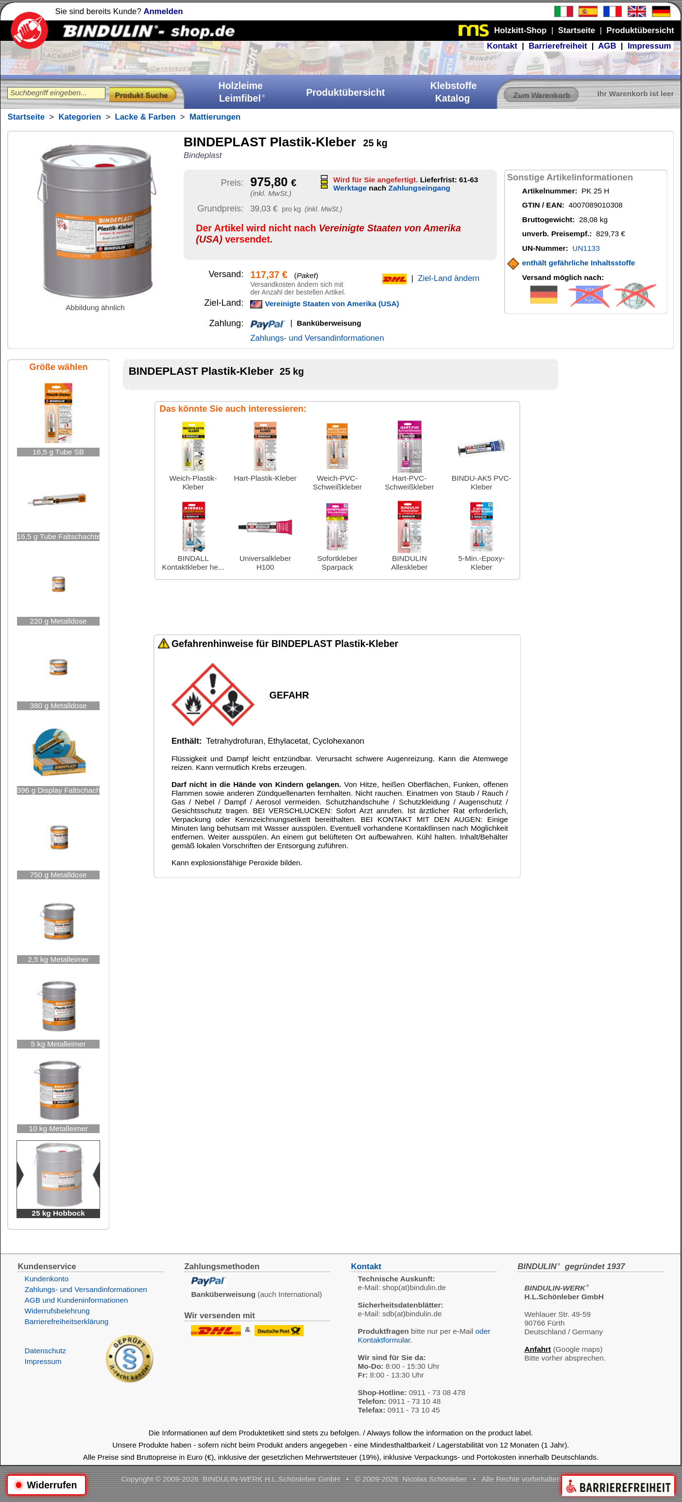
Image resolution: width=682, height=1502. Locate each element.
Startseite (25, 117)
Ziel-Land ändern (448, 278)
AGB (607, 46)
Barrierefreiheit (558, 46)
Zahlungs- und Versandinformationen (317, 338)
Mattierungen (214, 117)
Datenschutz (45, 1350)
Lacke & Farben (145, 117)
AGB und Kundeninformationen (76, 1300)
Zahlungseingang (419, 188)
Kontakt (502, 46)
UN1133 (585, 248)
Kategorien (79, 117)
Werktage (350, 188)
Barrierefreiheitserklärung (66, 1321)
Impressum (649, 46)
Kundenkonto (46, 1279)
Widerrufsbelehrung (56, 1311)
